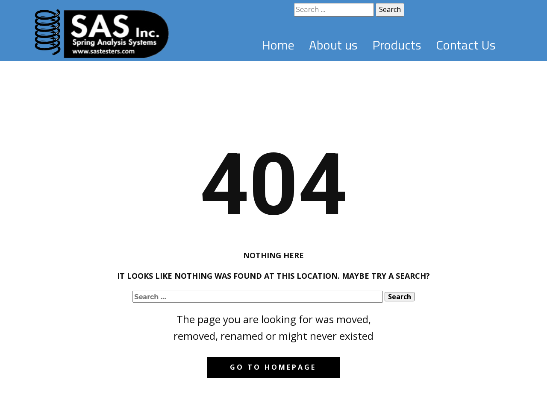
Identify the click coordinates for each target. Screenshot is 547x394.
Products (396, 45)
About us (333, 45)
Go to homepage (273, 367)
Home (278, 45)
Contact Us (466, 45)
